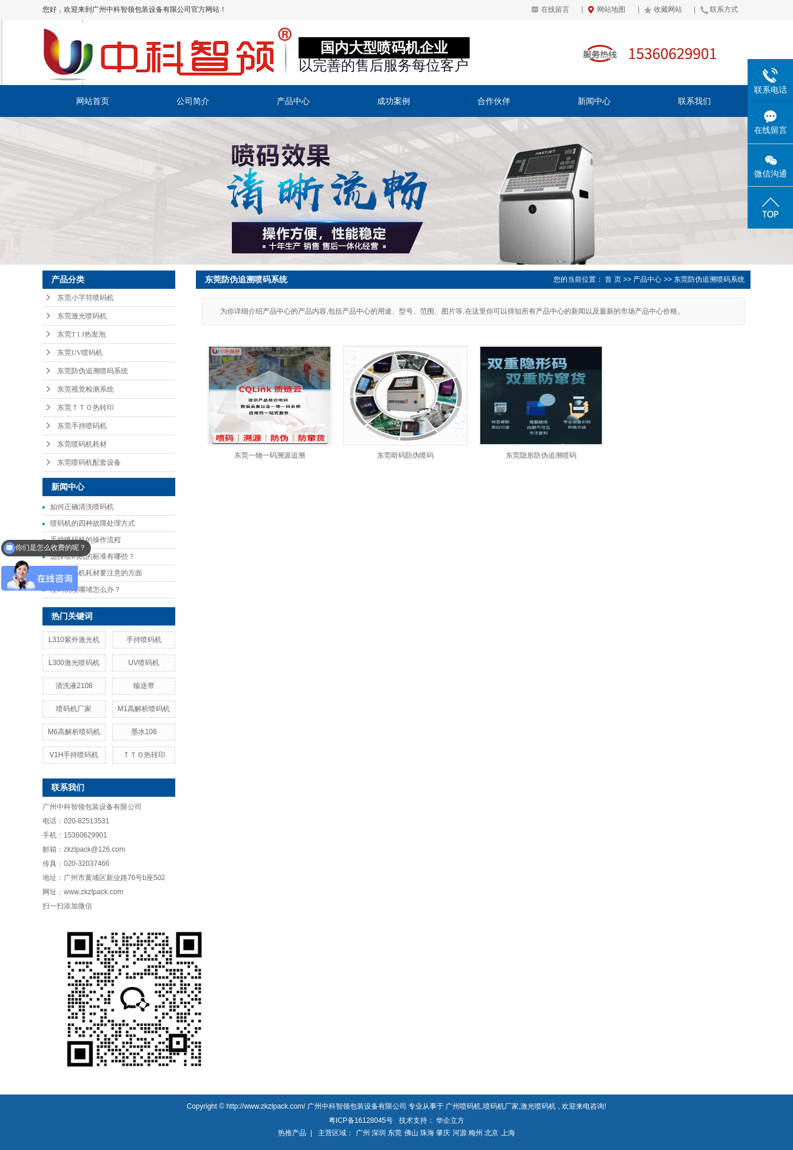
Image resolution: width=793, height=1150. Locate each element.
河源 (460, 1133)
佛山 (411, 1133)
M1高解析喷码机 (143, 709)
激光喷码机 (538, 1106)
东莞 (395, 1133)
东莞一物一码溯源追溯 (269, 455)
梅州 (475, 1133)
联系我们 (694, 101)
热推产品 (292, 1133)
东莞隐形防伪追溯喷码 (541, 455)
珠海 (427, 1133)
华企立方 (450, 1120)
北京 (491, 1133)
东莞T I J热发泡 (81, 334)
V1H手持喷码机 (74, 755)
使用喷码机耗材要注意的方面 (96, 573)
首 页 (613, 279)
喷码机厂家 (73, 709)
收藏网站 (668, 9)
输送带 (144, 686)
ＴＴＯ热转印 (144, 755)
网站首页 (92, 101)
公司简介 (192, 101)
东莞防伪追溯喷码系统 (92, 371)
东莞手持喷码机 (82, 426)
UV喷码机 (143, 663)
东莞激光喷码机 (82, 316)
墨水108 (144, 732)
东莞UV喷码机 (80, 352)
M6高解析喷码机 (74, 732)
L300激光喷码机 (74, 663)
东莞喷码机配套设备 (89, 462)
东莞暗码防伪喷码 (405, 455)
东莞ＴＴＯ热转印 (85, 407)
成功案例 (393, 101)
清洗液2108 (74, 686)
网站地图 (611, 9)
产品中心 (293, 101)
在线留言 (555, 9)
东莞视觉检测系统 (85, 389)
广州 (363, 1133)
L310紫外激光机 (74, 640)
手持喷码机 (144, 640)
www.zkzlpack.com (93, 892)
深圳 (379, 1133)
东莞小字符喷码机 (85, 298)
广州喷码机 (463, 1106)
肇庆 (443, 1133)
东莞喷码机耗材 (82, 444)
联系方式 (724, 9)
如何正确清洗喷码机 (82, 507)
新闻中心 (594, 101)
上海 (508, 1133)
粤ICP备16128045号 (361, 1120)
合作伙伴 (493, 101)
